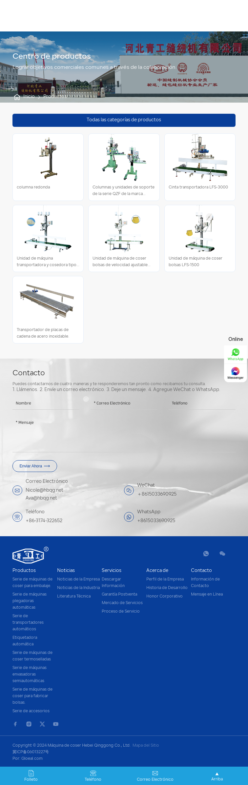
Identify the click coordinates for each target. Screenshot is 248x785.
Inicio (23, 97)
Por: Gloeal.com (27, 759)
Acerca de (157, 570)
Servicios (111, 570)
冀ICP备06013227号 (30, 752)
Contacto (201, 570)
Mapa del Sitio (146, 746)
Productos (55, 96)
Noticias (66, 570)
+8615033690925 (156, 521)
